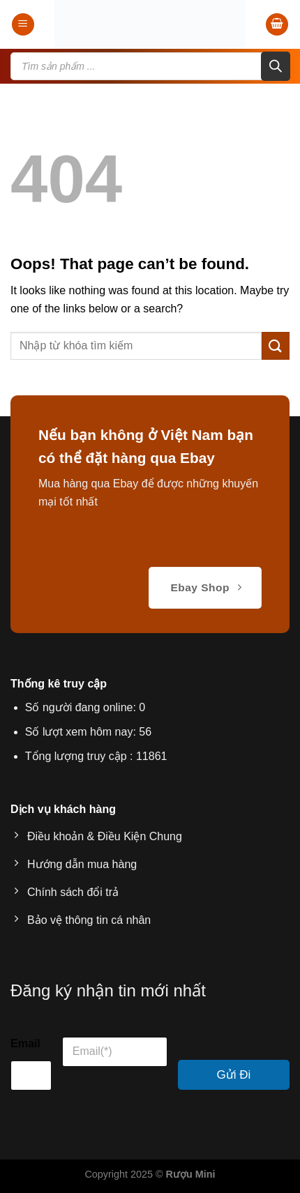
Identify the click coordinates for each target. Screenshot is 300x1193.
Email (25, 1043)
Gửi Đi (234, 1074)
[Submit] (276, 345)
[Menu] (23, 24)
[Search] (275, 66)
